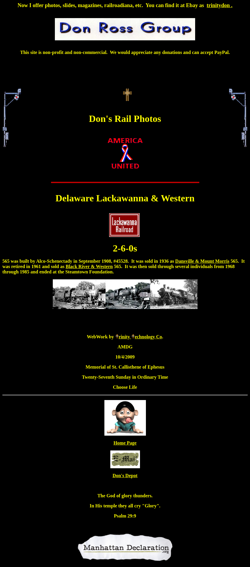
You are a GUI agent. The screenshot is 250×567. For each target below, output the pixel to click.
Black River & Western (89, 266)
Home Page (125, 442)
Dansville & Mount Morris (202, 261)
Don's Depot (124, 475)
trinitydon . (220, 5)
